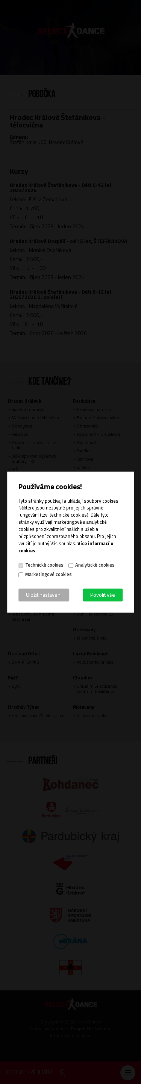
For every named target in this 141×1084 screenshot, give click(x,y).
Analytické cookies (95, 565)
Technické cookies (44, 565)
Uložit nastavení (44, 595)
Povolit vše (102, 595)
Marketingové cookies (48, 574)
